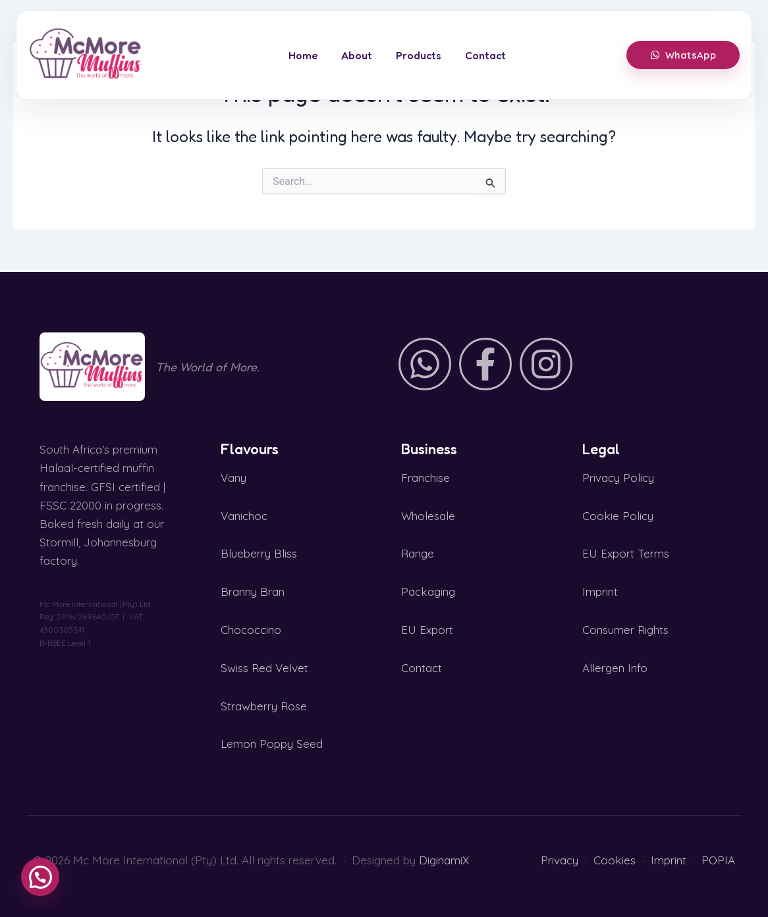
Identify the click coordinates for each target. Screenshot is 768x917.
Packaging (428, 591)
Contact (485, 55)
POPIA (718, 860)
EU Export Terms (625, 553)
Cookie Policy (617, 516)
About (356, 55)
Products (418, 55)
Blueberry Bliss (259, 553)
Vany (233, 478)
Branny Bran (253, 591)
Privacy (559, 860)
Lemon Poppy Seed (272, 743)
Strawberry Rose (264, 706)
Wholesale (428, 516)
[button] (40, 877)
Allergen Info (614, 668)
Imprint (600, 591)
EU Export (427, 630)
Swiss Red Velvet (264, 668)
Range (417, 553)
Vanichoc (244, 516)
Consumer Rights (625, 630)
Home (302, 55)
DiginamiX (444, 860)
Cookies (614, 860)
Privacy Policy (618, 478)
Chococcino (251, 630)
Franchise (425, 478)
